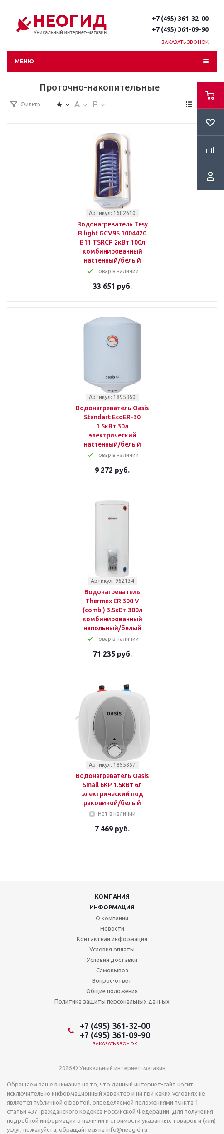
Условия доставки (112, 959)
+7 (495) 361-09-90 (180, 29)
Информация (112, 907)
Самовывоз (112, 970)
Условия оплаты (112, 949)
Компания (112, 896)
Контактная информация (112, 939)
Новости (112, 928)
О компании (112, 918)
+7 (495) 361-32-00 (180, 18)
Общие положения (112, 991)
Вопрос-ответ (112, 980)
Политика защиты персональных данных (112, 1001)
